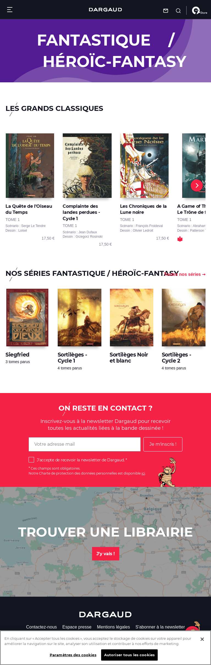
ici (143, 473)
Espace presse (76, 627)
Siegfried (17, 355)
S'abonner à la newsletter (160, 627)
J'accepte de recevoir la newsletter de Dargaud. (80, 460)
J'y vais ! (105, 553)
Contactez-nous (41, 627)
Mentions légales (113, 627)
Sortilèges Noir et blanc (129, 358)
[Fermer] (202, 644)
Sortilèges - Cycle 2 (176, 358)
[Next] (197, 185)
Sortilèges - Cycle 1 (72, 358)
